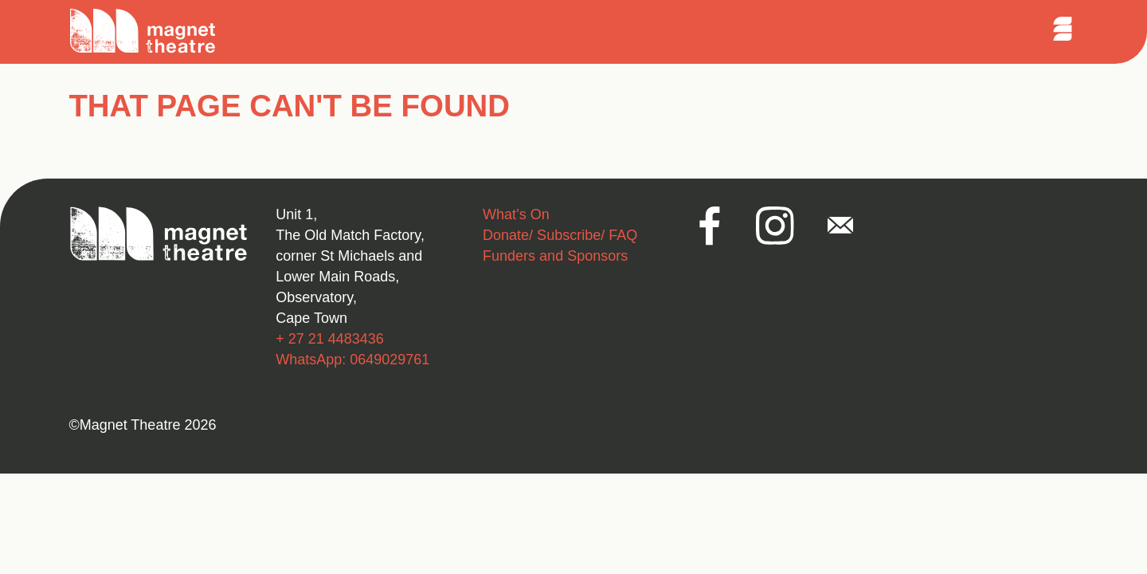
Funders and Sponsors (555, 256)
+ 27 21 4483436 (330, 339)
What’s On (516, 214)
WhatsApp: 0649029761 (352, 360)
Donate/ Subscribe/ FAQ (560, 235)
